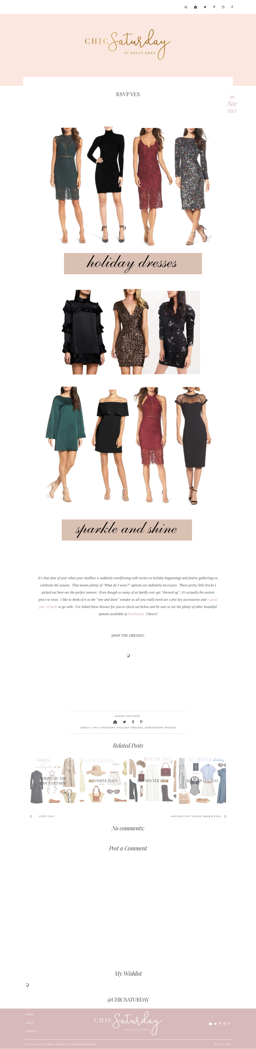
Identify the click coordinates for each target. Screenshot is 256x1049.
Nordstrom (135, 614)
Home (29, 1014)
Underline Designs (82, 1044)
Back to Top (222, 1044)
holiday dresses (130, 727)
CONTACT (31, 1031)
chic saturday (103, 727)
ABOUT (29, 1022)
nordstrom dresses (160, 727)
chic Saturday (45, 1044)
